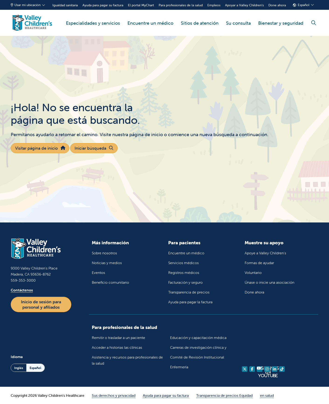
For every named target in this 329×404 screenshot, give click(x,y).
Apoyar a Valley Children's (244, 5)
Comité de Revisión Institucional (197, 357)
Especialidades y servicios (93, 18)
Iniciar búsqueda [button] (94, 148)
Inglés (18, 368)
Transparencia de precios (188, 292)
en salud (267, 395)
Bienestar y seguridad (280, 18)
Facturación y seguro (185, 282)
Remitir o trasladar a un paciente (118, 337)
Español (303, 5)
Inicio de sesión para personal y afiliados (41, 304)
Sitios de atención (199, 18)
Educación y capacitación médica (198, 337)
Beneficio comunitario (110, 282)
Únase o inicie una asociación (269, 282)
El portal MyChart (141, 5)
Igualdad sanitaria (65, 5)
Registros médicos (183, 272)
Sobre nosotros (104, 253)
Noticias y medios (107, 262)
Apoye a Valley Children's (265, 253)
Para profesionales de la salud (181, 5)
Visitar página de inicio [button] (40, 148)
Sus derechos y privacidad (113, 395)
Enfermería (179, 367)
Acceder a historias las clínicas (117, 347)
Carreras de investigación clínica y (198, 347)
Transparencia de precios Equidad (224, 395)
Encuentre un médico (150, 18)
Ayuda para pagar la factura (190, 302)
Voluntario (253, 272)
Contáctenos (22, 290)
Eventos (98, 272)
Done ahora (277, 5)
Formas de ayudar (259, 262)
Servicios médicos (183, 262)
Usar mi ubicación (26, 5)
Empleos (213, 5)
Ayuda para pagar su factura (102, 5)
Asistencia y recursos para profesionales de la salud (127, 360)
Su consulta (238, 18)
